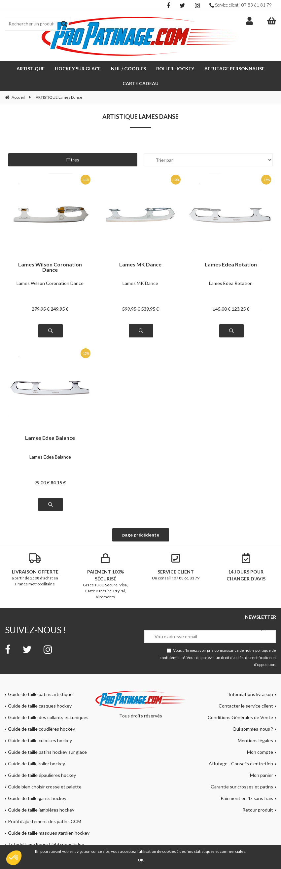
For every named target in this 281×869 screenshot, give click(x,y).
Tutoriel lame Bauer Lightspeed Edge (46, 844)
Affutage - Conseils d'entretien (241, 763)
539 (150, 309)
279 (41, 309)
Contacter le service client (246, 706)
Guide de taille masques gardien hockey (48, 833)
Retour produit (257, 810)
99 (42, 482)
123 (240, 309)
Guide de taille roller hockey (36, 763)
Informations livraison (250, 694)
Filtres (72, 159)
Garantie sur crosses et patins (242, 786)
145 (221, 309)
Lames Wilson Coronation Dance (50, 267)
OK (141, 859)
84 (58, 482)
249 (59, 309)
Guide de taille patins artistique (40, 694)
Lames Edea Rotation (231, 264)
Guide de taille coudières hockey (41, 729)
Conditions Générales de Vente (240, 717)
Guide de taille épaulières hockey (42, 775)
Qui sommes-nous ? (252, 729)
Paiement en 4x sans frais (247, 798)
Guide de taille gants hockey (37, 798)
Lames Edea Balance (50, 438)
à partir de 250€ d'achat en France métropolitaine (35, 569)
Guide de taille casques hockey (40, 706)
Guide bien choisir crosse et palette (45, 786)
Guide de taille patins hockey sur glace (47, 752)
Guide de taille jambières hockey (41, 810)
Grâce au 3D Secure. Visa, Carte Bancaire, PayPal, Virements (105, 576)
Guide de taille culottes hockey (40, 740)
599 (131, 309)
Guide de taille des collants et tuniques (48, 717)
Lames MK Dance (140, 264)
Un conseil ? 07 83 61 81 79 (176, 566)
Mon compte (260, 752)
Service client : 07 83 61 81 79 (240, 5)
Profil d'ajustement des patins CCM (44, 821)
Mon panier (261, 775)
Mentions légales (255, 740)
